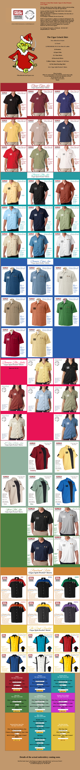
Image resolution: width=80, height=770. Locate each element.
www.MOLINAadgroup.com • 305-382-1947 (40, 763)
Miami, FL (53, 29)
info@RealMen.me (45, 29)
